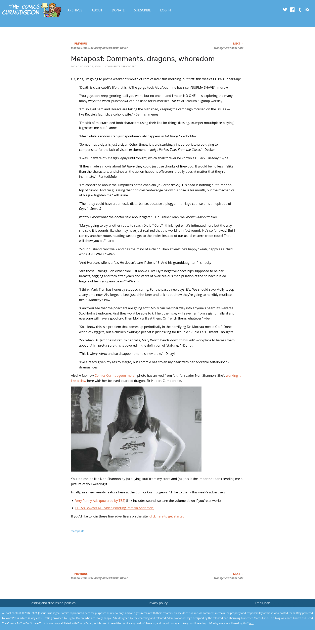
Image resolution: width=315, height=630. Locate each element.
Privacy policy (157, 603)
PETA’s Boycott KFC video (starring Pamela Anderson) (114, 508)
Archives (75, 10)
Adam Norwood (176, 618)
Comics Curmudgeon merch (115, 375)
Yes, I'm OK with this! (281, 615)
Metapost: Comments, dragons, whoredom (143, 58)
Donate (118, 10)
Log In (165, 10)
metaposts (77, 531)
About (97, 10)
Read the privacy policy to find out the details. (279, 605)
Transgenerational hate (228, 48)
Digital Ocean (76, 618)
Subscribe (142, 10)
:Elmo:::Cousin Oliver (99, 48)
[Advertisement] (144, 557)
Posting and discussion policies (53, 603)
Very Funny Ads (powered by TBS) (100, 500)
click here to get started (167, 516)
